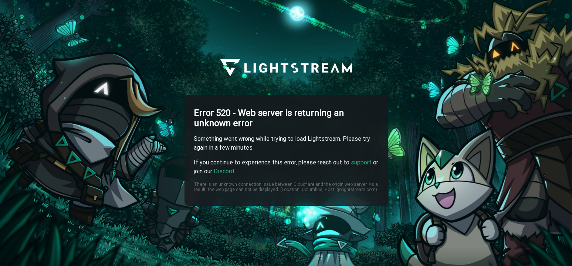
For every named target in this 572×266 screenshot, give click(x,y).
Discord (224, 171)
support (361, 162)
